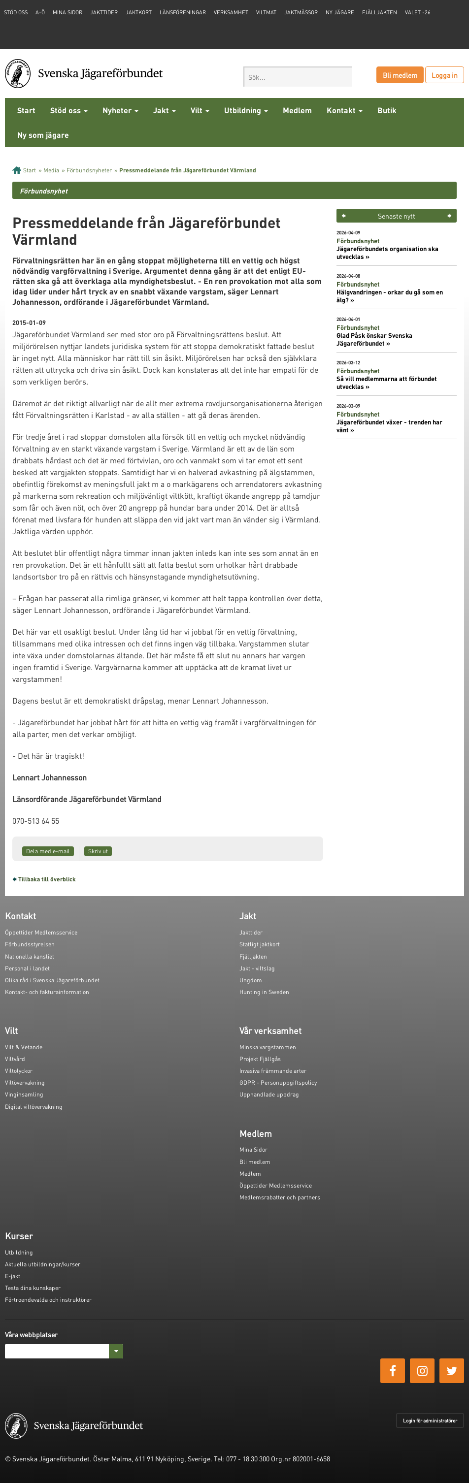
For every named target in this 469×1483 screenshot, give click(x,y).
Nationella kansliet (29, 956)
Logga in (445, 74)
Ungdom (250, 980)
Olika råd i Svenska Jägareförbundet (52, 980)
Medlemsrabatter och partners (279, 1197)
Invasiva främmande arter (272, 1070)
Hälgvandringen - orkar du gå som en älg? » (389, 296)
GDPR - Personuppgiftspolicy (278, 1082)
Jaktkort (139, 12)
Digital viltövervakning (34, 1106)
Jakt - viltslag (257, 968)
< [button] (343, 216)
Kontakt (345, 110)
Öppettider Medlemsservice (41, 932)
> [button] (449, 216)
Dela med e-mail (48, 851)
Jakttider (104, 12)
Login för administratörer (430, 1420)
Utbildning (246, 110)
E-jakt (12, 1276)
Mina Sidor (253, 1149)
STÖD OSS (16, 12)
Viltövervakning (25, 1082)
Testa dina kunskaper (33, 1287)
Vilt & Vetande (23, 1047)
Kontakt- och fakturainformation (47, 992)
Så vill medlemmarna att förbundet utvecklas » (386, 382)
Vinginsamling (24, 1094)
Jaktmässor (301, 12)
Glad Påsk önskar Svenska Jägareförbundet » (374, 339)
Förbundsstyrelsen (30, 944)
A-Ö (40, 12)
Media (51, 170)
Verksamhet (231, 12)
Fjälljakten (379, 12)
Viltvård (15, 1059)
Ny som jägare (43, 134)
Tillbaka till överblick (47, 879)
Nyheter (120, 110)
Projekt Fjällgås (260, 1059)
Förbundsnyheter (89, 170)
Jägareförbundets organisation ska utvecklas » (387, 252)
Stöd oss (69, 110)
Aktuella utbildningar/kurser (42, 1264)
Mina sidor (67, 12)
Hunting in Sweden (264, 992)
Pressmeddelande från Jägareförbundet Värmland (187, 170)
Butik (387, 110)
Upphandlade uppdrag (269, 1094)
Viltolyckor (19, 1070)
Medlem (297, 110)
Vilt (200, 110)
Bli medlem (400, 74)
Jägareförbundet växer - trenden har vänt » (389, 426)
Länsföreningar (183, 12)
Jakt (164, 110)
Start (26, 110)
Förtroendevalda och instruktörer (48, 1299)
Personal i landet (27, 968)
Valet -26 (418, 12)
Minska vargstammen (267, 1047)
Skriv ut (98, 851)
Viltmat (266, 12)
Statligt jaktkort (259, 944)
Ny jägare (340, 12)
